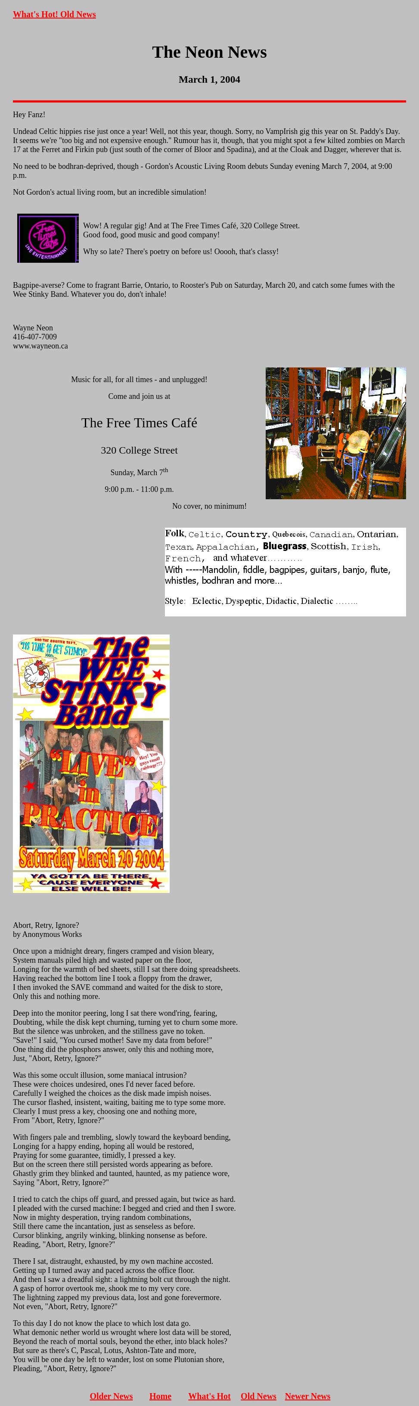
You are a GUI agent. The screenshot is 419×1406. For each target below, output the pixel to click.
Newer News (308, 1396)
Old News (78, 14)
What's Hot (209, 1396)
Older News (111, 1396)
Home (160, 1396)
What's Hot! (36, 14)
